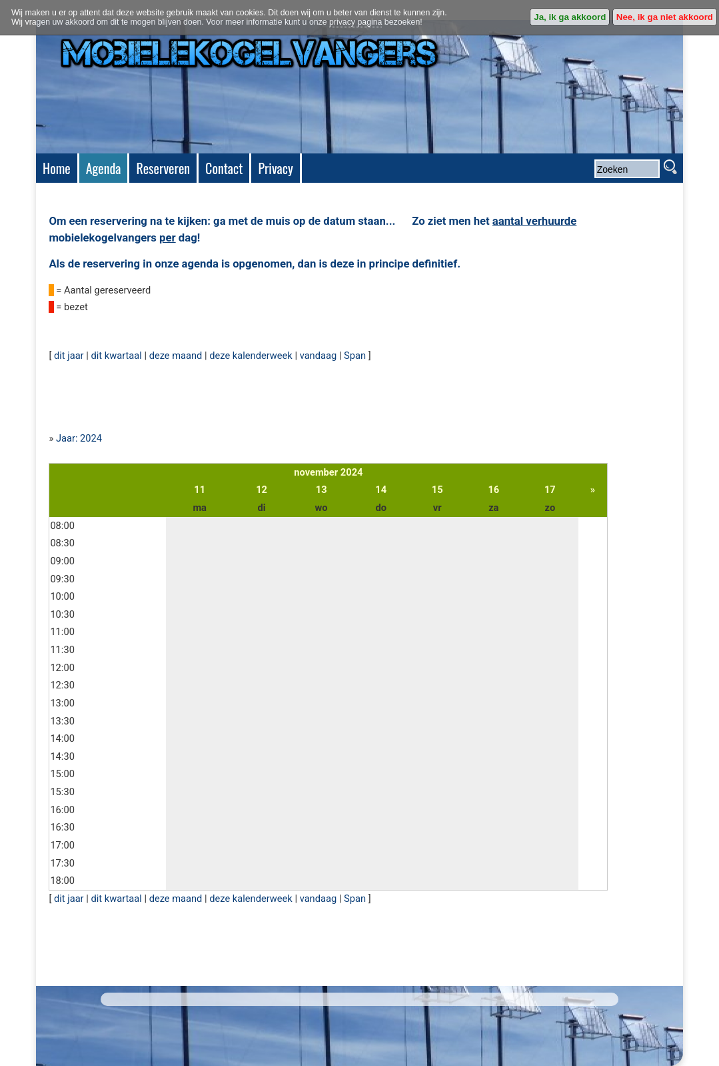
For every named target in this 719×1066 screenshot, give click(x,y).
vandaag (318, 356)
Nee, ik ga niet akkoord (664, 17)
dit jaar (69, 356)
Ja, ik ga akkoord (570, 17)
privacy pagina (355, 22)
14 (380, 490)
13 (321, 490)
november (316, 472)
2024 (352, 472)
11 (199, 490)
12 (261, 490)
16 (493, 490)
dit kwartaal (116, 356)
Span (355, 356)
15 (437, 490)
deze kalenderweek (251, 356)
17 (550, 490)
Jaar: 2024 (79, 438)
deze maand (176, 356)
